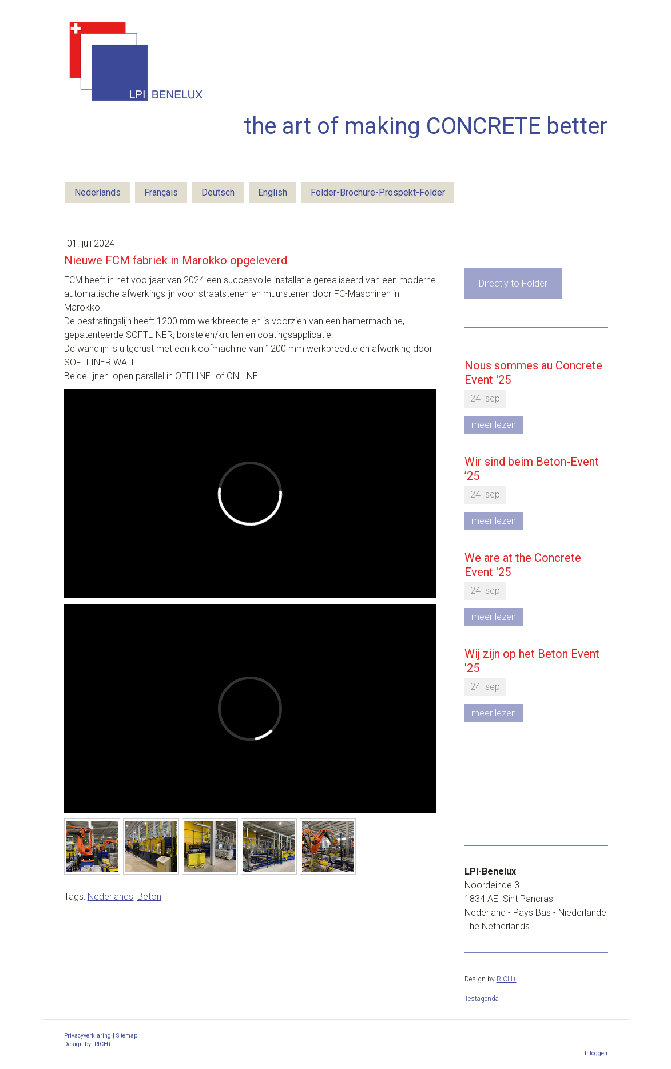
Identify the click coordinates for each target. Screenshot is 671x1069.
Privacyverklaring (87, 1035)
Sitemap (126, 1035)
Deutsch (218, 192)
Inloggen (596, 1053)
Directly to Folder (513, 283)
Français (161, 192)
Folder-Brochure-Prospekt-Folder (378, 192)
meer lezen (493, 424)
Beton (149, 896)
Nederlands (97, 192)
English (272, 192)
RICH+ (507, 979)
